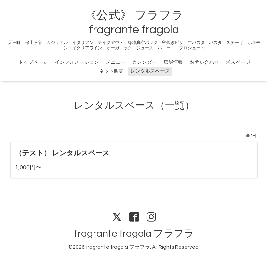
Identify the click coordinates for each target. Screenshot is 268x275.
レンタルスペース (150, 71)
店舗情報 (173, 62)
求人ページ (238, 62)
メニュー (115, 62)
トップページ (33, 62)
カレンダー (144, 62)
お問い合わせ (204, 62)
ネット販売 (111, 71)
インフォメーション (77, 62)
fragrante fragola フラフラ (134, 233)
